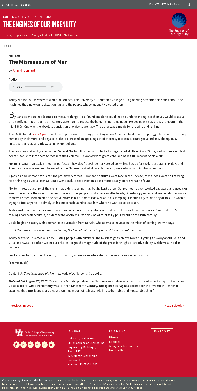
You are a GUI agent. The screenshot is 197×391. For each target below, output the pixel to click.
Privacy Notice (80, 384)
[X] (23, 344)
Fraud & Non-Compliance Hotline (38, 384)
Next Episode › (174, 306)
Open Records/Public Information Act (109, 384)
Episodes (21, 35)
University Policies (132, 387)
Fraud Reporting (11, 384)
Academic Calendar (78, 380)
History (8, 35)
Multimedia (71, 35)
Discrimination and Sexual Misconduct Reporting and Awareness (88, 387)
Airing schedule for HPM (46, 35)
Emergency (112, 380)
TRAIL (174, 380)
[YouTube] (52, 344)
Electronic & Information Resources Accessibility (27, 387)
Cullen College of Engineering (27, 17)
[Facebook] (16, 344)
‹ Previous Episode (21, 306)
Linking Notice (64, 384)
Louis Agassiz (41, 134)
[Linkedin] (45, 344)
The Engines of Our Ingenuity (39, 24)
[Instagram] (38, 344)
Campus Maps (97, 380)
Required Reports (162, 384)
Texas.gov (136, 380)
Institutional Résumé (141, 384)
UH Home (62, 380)
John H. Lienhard (23, 70)
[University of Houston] (16, 4)
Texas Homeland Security (156, 380)
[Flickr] (31, 344)
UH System (124, 380)
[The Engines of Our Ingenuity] (181, 22)
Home (7, 45)
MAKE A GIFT (162, 331)
